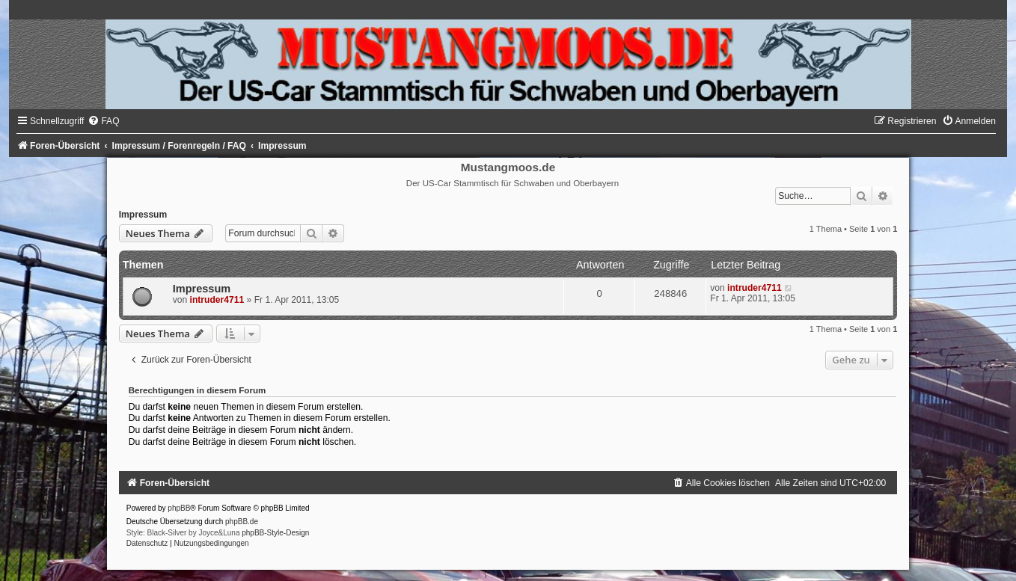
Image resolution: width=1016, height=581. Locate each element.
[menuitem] (103, 121)
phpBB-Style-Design (275, 533)
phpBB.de (241, 521)
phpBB (179, 508)
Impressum (143, 214)
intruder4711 (217, 300)
